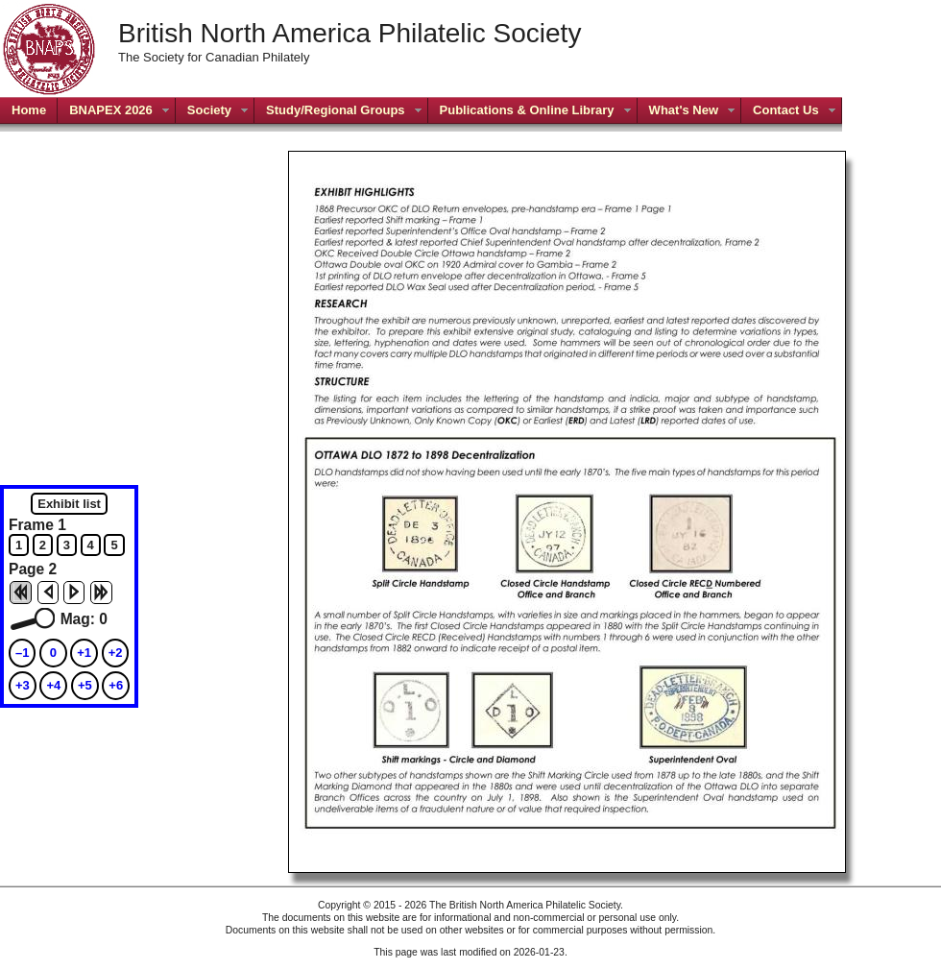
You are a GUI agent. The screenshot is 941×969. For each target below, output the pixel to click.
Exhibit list (69, 504)
